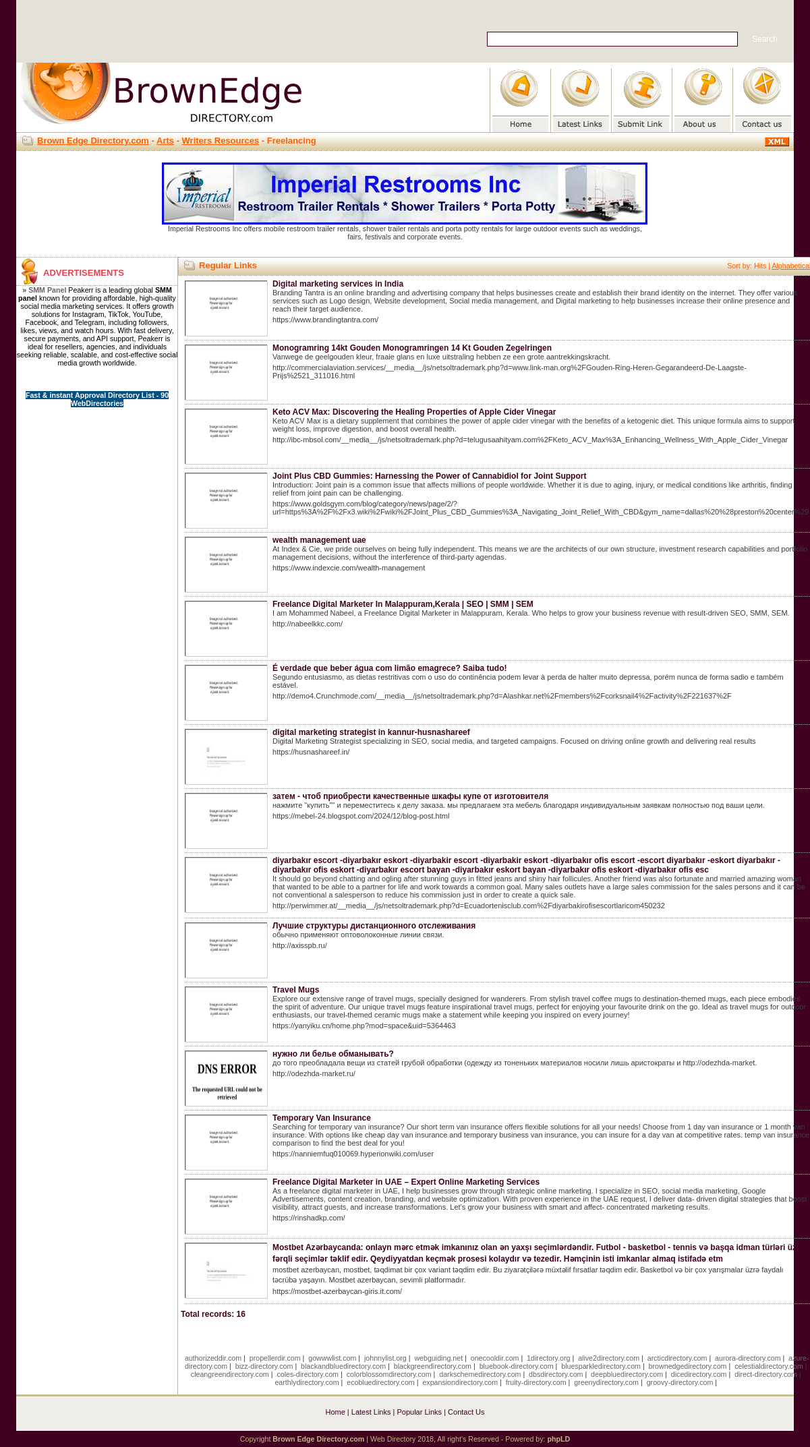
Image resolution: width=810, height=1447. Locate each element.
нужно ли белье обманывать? (333, 1054)
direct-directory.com (765, 1374)
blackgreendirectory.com (432, 1366)
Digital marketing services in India (337, 284)
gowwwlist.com (332, 1358)
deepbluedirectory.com (627, 1374)
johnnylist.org (385, 1358)
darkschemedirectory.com (480, 1374)
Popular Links (419, 1412)
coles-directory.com (308, 1374)
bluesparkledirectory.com (601, 1366)
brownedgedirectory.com (688, 1366)
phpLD (558, 1439)
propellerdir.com (275, 1358)
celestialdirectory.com (768, 1366)
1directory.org (548, 1358)
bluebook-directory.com (517, 1366)
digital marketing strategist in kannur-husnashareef (371, 732)
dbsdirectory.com (556, 1374)
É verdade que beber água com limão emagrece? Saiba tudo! (389, 668)
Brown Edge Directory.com (93, 141)
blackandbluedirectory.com (343, 1366)
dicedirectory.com (699, 1374)
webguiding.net (438, 1358)
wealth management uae (319, 540)
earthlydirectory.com (306, 1382)
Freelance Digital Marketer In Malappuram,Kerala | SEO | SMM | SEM (402, 604)
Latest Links (371, 1412)
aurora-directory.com (748, 1358)
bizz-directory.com (264, 1366)
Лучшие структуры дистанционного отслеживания (373, 926)
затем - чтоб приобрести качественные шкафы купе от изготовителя (410, 796)
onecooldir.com (495, 1358)
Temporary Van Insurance (321, 1118)
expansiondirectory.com (460, 1382)
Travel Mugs (295, 990)
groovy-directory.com (680, 1382)
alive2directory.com (608, 1358)
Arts (165, 141)
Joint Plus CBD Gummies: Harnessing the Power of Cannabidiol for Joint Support (429, 476)
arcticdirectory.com (677, 1358)
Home (335, 1412)
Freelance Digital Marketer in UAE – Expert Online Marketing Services (406, 1182)
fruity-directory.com (536, 1382)
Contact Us (466, 1412)
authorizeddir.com (213, 1358)
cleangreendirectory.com (230, 1374)
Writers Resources (221, 141)
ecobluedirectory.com (381, 1382)
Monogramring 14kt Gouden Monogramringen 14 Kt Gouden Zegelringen (412, 348)
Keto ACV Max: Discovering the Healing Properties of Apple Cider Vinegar (414, 412)
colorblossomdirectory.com (389, 1374)
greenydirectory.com (606, 1382)
